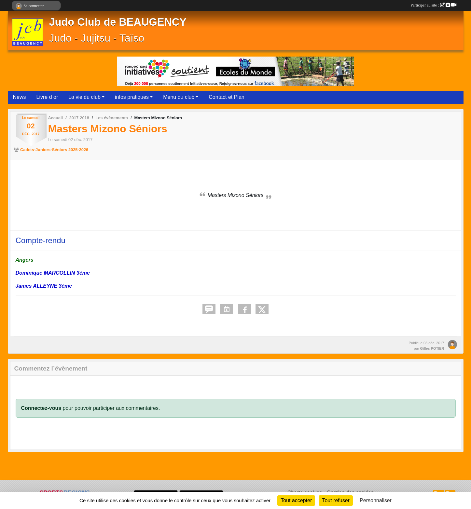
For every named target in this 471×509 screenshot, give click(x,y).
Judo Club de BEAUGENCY (118, 22)
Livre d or (47, 97)
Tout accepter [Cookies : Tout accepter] (296, 500)
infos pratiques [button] (132, 97)
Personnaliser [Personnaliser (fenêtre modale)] (376, 500)
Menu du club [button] (178, 97)
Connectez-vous (41, 408)
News (19, 97)
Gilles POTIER (432, 348)
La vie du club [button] (84, 97)
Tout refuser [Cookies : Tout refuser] (335, 500)
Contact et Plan (226, 97)
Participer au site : (433, 5)
